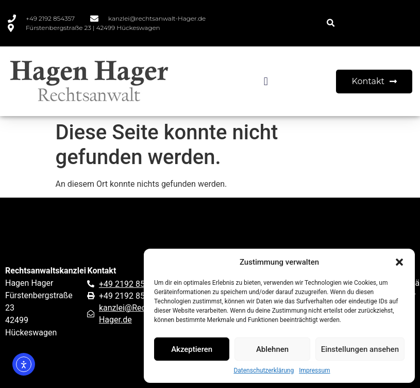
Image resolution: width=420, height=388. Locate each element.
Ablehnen (272, 349)
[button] (399, 262)
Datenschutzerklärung (263, 370)
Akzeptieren (191, 349)
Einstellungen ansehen (360, 349)
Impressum (314, 370)
